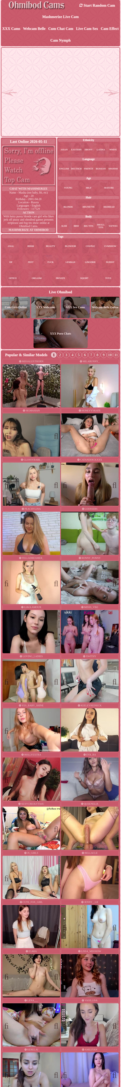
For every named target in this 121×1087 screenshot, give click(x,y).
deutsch (76, 169)
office (13, 279)
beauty (50, 246)
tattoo (113, 226)
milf (88, 188)
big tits (88, 226)
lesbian (70, 263)
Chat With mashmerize (29, 188)
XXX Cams (11, 29)
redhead (109, 207)
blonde (68, 207)
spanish (113, 169)
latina (101, 150)
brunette (89, 207)
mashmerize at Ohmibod (28, 230)
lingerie (90, 263)
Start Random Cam (97, 5)
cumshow (110, 246)
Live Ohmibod (60, 293)
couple (90, 246)
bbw (76, 226)
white (113, 150)
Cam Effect (110, 29)
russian (101, 169)
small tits (101, 226)
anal (11, 246)
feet (31, 263)
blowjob (70, 246)
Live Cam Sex (87, 29)
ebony (89, 150)
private (60, 279)
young (68, 188)
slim (64, 226)
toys (108, 279)
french (88, 169)
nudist (110, 263)
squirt (84, 279)
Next (54, 387)
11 (116, 356)
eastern (76, 150)
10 (110, 356)
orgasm (37, 279)
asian (64, 150)
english (64, 169)
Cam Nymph (60, 41)
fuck (50, 263)
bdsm (30, 246)
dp (10, 263)
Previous (8, 387)
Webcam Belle (34, 29)
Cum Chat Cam (60, 29)
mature (109, 188)
